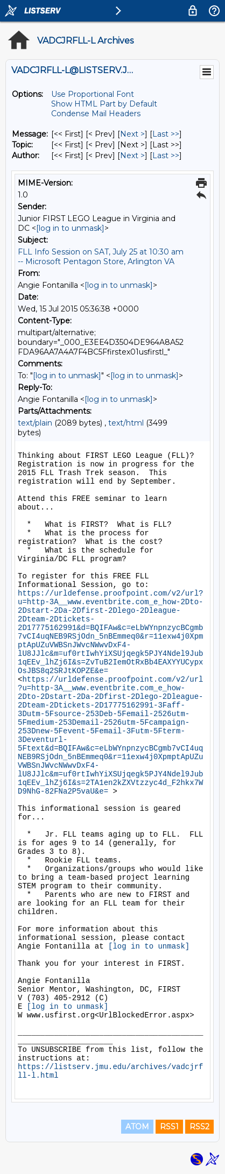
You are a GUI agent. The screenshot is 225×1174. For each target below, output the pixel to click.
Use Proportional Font (92, 94)
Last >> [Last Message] (165, 134)
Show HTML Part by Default (104, 104)
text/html (126, 423)
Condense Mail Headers (95, 113)
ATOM (137, 1126)
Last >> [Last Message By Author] (165, 155)
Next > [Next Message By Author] (132, 155)
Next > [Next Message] (132, 134)
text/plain (35, 423)
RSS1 (169, 1126)
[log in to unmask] (70, 228)
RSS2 (199, 1126)
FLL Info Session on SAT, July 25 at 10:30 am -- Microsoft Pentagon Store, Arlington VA (101, 256)
